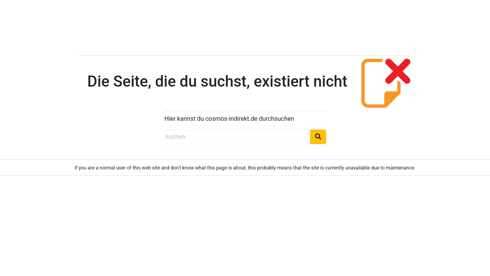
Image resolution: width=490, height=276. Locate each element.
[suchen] (237, 137)
